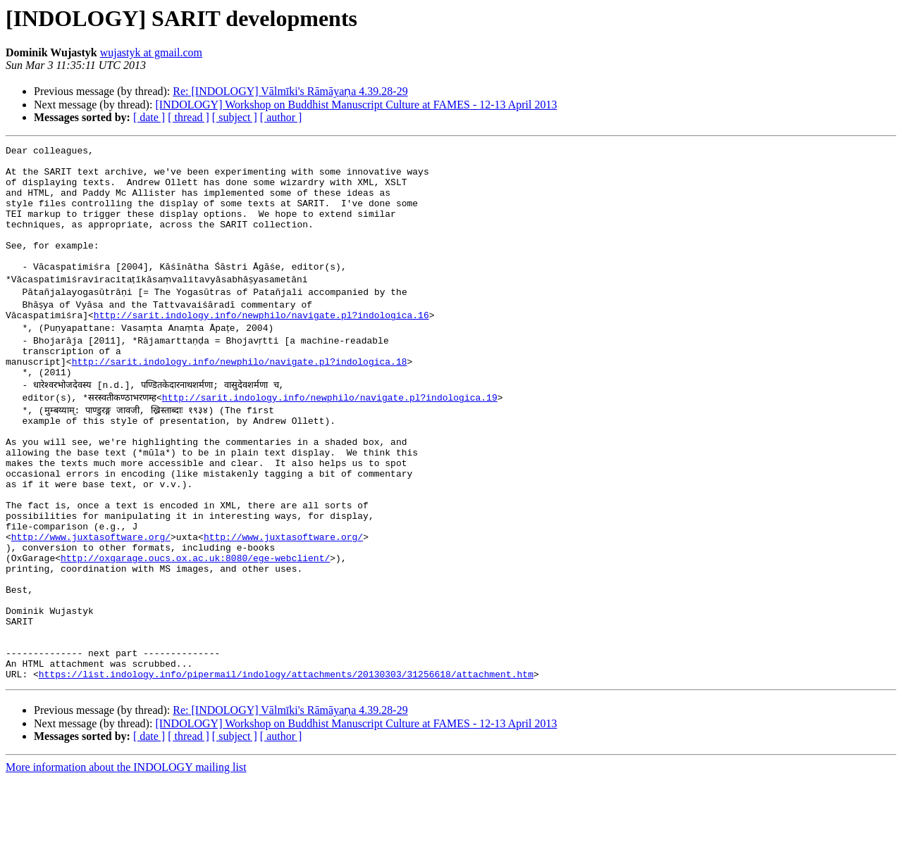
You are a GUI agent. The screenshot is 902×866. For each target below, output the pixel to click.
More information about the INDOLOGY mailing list (126, 854)
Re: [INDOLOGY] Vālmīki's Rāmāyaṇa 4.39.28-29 (290, 91)
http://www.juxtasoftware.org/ (91, 595)
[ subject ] (234, 117)
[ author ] (281, 117)
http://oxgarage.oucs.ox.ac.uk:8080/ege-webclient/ (195, 621)
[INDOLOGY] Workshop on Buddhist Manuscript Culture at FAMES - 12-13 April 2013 (356, 105)
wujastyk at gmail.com (151, 52)
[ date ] (149, 117)
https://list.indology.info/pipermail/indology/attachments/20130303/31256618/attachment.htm (286, 760)
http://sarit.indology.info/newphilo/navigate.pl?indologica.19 (330, 431)
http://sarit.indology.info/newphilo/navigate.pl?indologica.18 (239, 393)
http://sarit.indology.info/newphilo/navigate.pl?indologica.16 (261, 342)
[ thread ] (188, 117)
